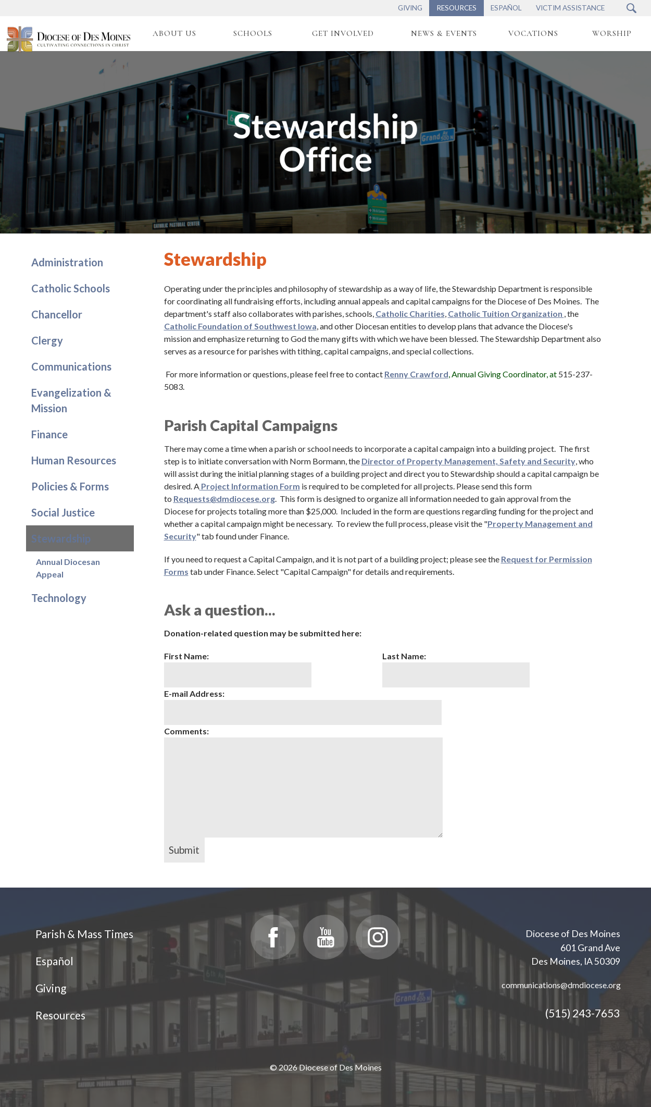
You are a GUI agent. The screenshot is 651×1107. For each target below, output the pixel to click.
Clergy (47, 340)
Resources (60, 1015)
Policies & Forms (70, 486)
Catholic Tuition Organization (506, 313)
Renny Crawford (416, 374)
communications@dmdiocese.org (561, 985)
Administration (67, 262)
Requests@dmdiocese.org (224, 498)
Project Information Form (250, 486)
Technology (58, 598)
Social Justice (63, 512)
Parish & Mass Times (84, 933)
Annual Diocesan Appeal (68, 568)
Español (54, 960)
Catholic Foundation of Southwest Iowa (240, 326)
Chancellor (56, 314)
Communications (71, 366)
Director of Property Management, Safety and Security (468, 461)
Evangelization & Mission (71, 400)
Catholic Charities (410, 313)
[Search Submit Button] (631, 8)
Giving (50, 987)
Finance (49, 434)
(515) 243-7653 (582, 1012)
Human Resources (73, 460)
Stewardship (61, 538)
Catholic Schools (70, 288)
